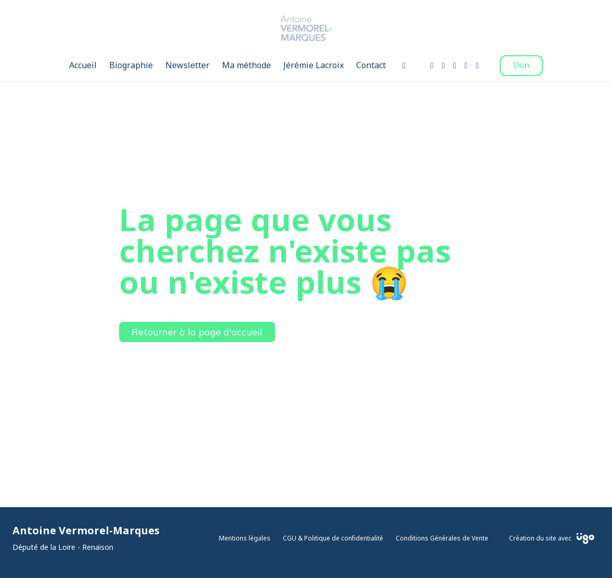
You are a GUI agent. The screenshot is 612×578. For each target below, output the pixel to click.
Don (521, 65)
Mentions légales (244, 538)
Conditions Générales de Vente (442, 538)
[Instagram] (443, 65)
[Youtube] (455, 65)
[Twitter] (465, 65)
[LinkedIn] (477, 65)
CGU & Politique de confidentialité (333, 538)
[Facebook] (432, 65)
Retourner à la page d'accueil (197, 332)
